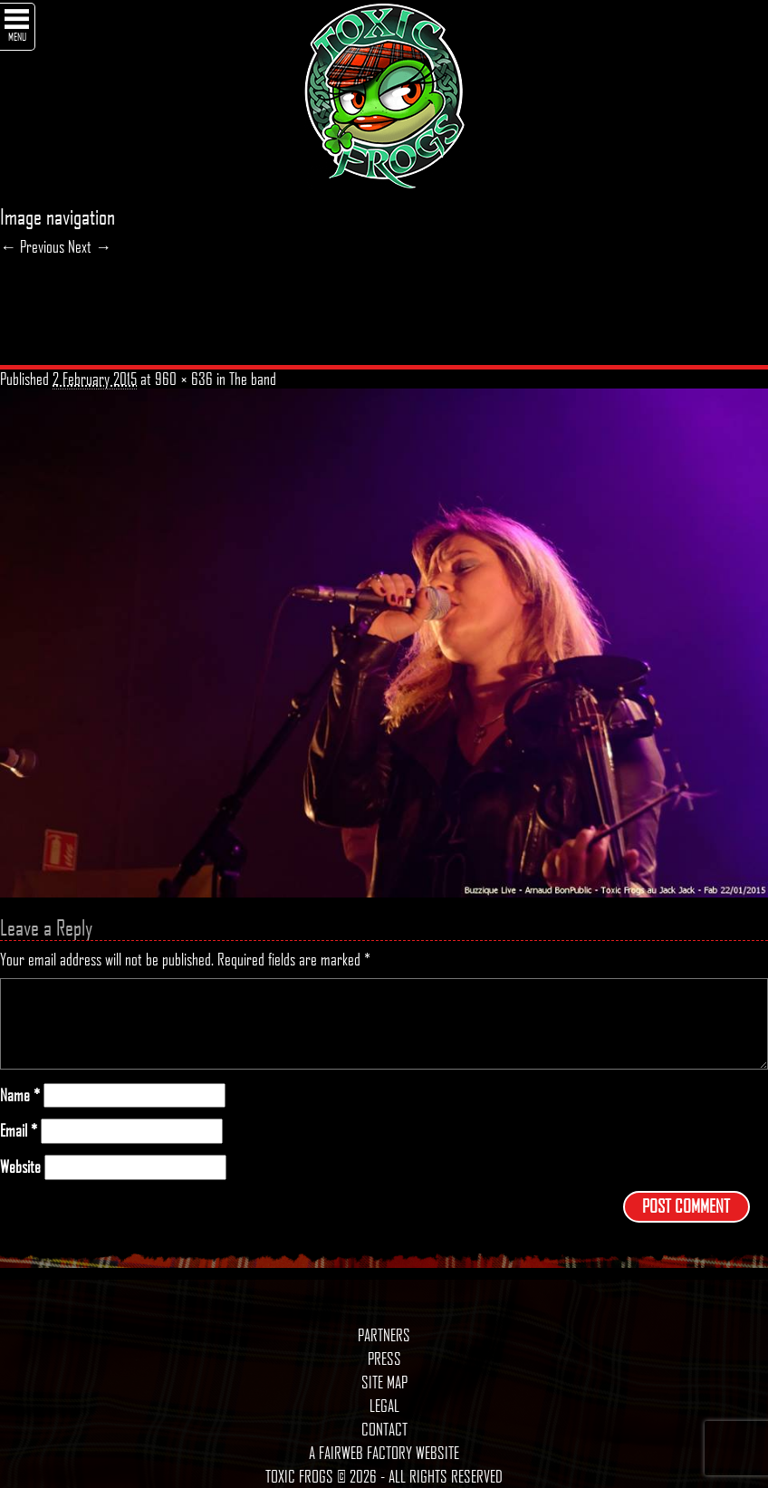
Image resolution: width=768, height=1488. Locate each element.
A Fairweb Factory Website (384, 1453)
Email (18, 1130)
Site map (384, 1382)
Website (20, 1166)
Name (20, 1095)
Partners (384, 1335)
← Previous (32, 246)
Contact (384, 1429)
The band (252, 379)
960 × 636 (184, 379)
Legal (384, 1406)
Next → (89, 246)
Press (384, 1358)
